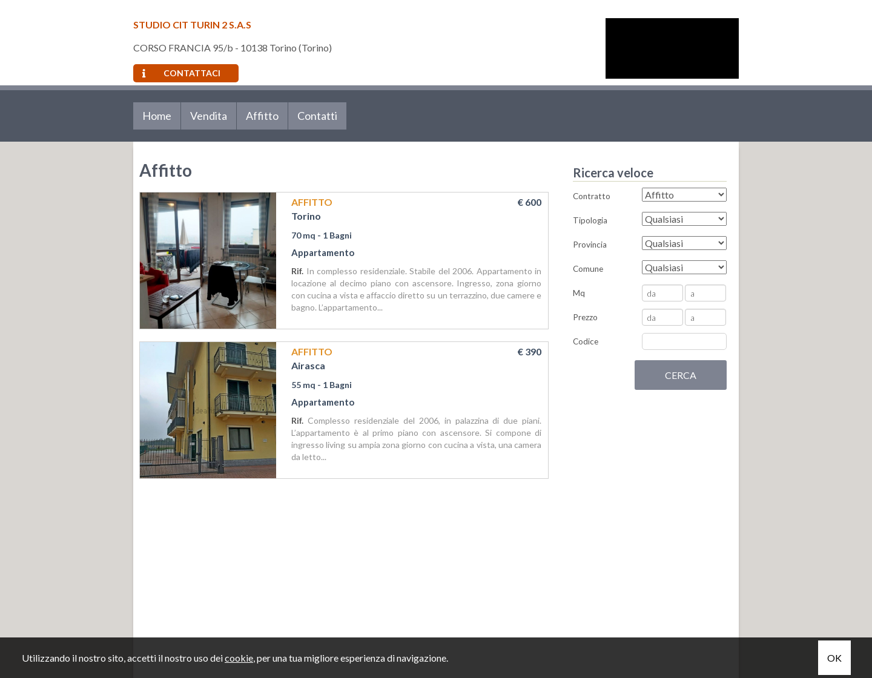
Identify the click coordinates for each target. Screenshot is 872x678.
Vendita (208, 115)
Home (156, 115)
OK (834, 657)
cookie (239, 657)
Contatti (317, 115)
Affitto (262, 115)
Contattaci (181, 73)
